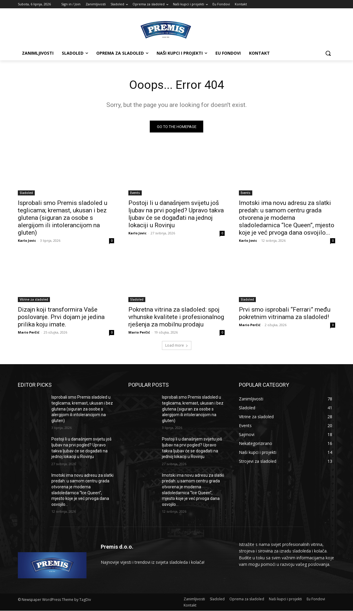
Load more (176, 345)
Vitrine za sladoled (34, 300)
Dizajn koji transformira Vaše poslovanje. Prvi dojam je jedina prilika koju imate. (61, 317)
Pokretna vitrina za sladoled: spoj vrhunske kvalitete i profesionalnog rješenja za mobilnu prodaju (176, 317)
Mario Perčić (29, 332)
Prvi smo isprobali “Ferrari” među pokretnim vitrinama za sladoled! (284, 313)
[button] (328, 53)
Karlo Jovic (27, 241)
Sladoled (26, 193)
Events (135, 193)
